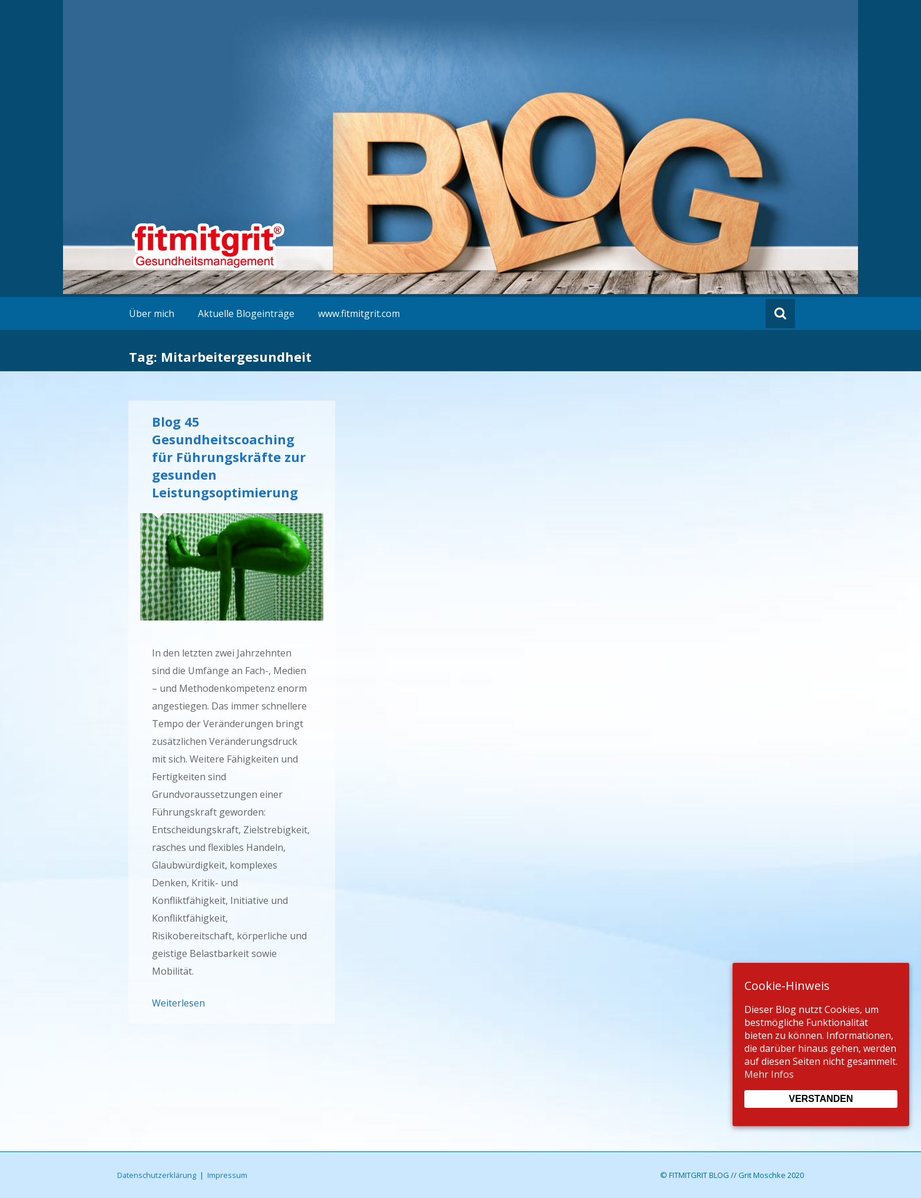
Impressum (227, 1175)
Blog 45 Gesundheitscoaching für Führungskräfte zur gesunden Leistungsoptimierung (229, 456)
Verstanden (821, 1099)
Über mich (151, 313)
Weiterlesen (178, 1002)
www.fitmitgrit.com (359, 313)
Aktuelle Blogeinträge (246, 313)
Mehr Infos (769, 1074)
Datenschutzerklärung (156, 1175)
